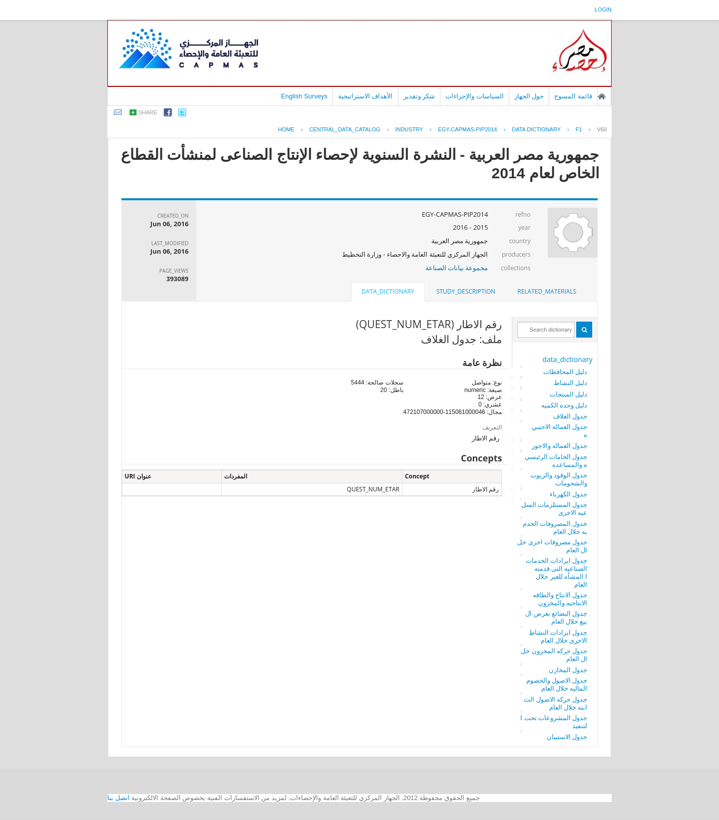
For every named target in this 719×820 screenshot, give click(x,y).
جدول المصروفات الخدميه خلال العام (555, 527)
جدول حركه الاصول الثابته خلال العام (555, 703)
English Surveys (304, 96)
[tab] (547, 291)
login (603, 9)
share (147, 112)
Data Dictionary (536, 129)
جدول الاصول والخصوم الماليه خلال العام (557, 684)
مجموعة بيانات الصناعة (456, 267)
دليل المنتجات (568, 394)
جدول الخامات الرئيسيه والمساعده (556, 460)
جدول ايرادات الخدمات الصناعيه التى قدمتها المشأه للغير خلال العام (557, 572)
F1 (579, 129)
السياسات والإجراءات (474, 96)
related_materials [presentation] (546, 291)
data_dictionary (567, 359)
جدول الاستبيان (567, 737)
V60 (602, 129)
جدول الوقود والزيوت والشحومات (559, 479)
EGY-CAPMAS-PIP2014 (467, 129)
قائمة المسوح (573, 96)
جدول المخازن (568, 670)
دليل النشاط (570, 383)
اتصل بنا (118, 798)
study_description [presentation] (465, 291)
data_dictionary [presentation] (387, 291)
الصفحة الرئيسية (602, 96)
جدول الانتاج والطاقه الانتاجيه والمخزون (560, 599)
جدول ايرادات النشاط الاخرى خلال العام (558, 636)
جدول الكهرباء (568, 494)
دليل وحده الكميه (564, 405)
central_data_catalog (344, 129)
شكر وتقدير (419, 96)
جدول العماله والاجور (560, 445)
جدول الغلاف (570, 416)
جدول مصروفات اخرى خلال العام (552, 546)
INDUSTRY (409, 129)
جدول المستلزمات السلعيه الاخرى (554, 508)
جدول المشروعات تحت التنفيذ (553, 722)
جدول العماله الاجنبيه (560, 430)
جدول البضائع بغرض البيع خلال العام (556, 617)
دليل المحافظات (565, 372)
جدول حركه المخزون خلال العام (554, 655)
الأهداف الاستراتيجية (365, 96)
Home (286, 129)
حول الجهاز (529, 96)
